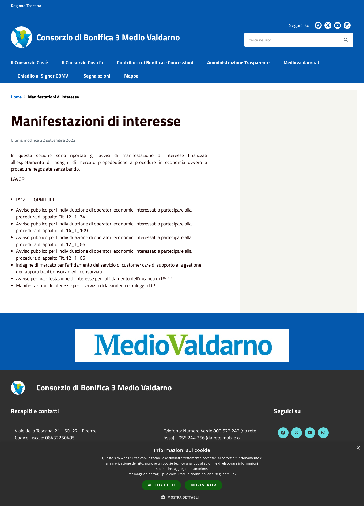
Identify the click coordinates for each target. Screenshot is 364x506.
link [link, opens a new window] (233, 474)
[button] (182, 497)
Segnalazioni (97, 75)
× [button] (358, 448)
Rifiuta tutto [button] (203, 484)
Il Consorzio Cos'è (29, 62)
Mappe (131, 75)
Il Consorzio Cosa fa (82, 62)
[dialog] (182, 474)
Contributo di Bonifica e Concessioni (155, 62)
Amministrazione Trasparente (238, 62)
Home (17, 97)
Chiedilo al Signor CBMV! (44, 75)
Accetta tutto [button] (161, 485)
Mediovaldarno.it (301, 62)
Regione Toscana (26, 5)
